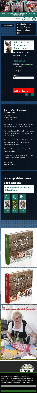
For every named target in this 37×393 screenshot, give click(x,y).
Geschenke (21, 24)
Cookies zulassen (18, 391)
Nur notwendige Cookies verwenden (18, 386)
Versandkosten (28, 64)
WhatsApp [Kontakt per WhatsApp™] (28, 18)
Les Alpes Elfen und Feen (24, 27)
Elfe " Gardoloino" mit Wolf (7, 197)
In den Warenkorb (16, 90)
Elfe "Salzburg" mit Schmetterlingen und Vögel (22, 197)
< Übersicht (8, 25)
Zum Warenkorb (34, 18)
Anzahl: (15, 75)
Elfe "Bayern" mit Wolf (14, 197)
